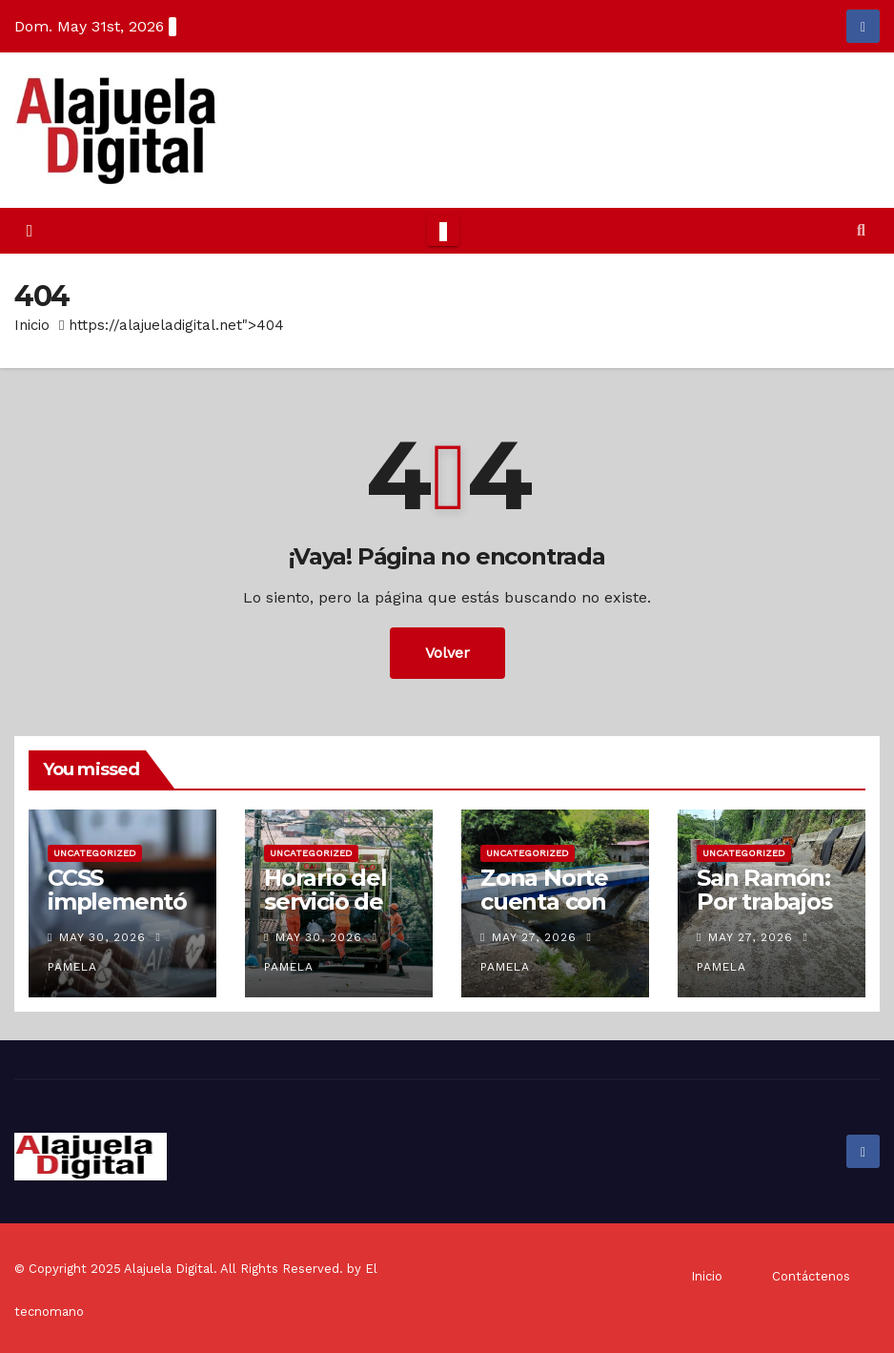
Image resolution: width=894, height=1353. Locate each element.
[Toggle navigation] (442, 230)
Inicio (32, 325)
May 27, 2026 (534, 937)
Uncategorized (94, 853)
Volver (447, 653)
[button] (861, 230)
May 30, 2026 (102, 937)
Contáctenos (811, 1276)
